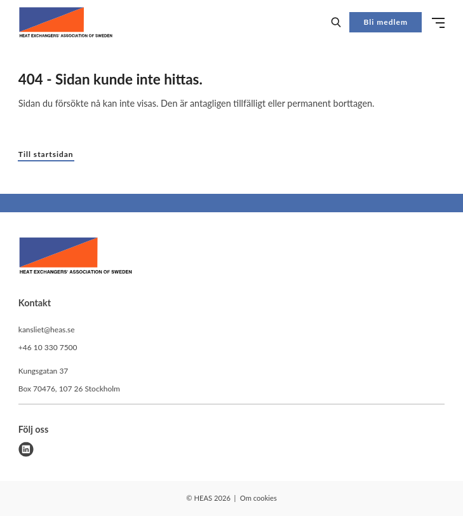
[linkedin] (26, 449)
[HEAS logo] (75, 257)
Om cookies (258, 498)
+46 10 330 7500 (47, 347)
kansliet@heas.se (46, 329)
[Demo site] (65, 22)
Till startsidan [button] (46, 154)
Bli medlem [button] (386, 22)
